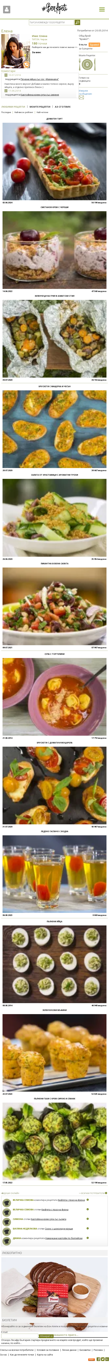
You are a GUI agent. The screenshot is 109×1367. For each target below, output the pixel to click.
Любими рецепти (13, 106)
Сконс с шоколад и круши (59, 1228)
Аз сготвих (63, 106)
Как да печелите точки (22, 1354)
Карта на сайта (45, 1354)
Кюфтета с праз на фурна (71, 1200)
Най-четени (42, 112)
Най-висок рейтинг (23, 112)
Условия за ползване (48, 1350)
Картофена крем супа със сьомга (48, 1219)
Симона (18, 1219)
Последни (6, 112)
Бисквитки (85, 1350)
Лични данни (69, 1350)
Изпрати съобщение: (85, 94)
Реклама (98, 1350)
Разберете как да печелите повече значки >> (54, 47)
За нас (3, 1354)
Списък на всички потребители (17, 1350)
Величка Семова (23, 1200)
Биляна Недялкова (25, 1228)
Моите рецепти (40, 106)
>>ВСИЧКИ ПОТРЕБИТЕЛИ (92, 1193)
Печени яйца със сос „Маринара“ (40, 79)
